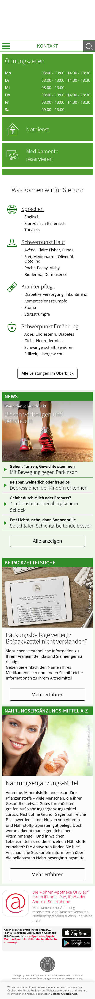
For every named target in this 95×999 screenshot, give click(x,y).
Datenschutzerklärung (64, 994)
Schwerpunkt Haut (43, 242)
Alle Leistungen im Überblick (47, 373)
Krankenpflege (38, 286)
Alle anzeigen (47, 540)
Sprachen (32, 208)
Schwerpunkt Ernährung (49, 326)
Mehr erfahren (47, 694)
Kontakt (47, 45)
